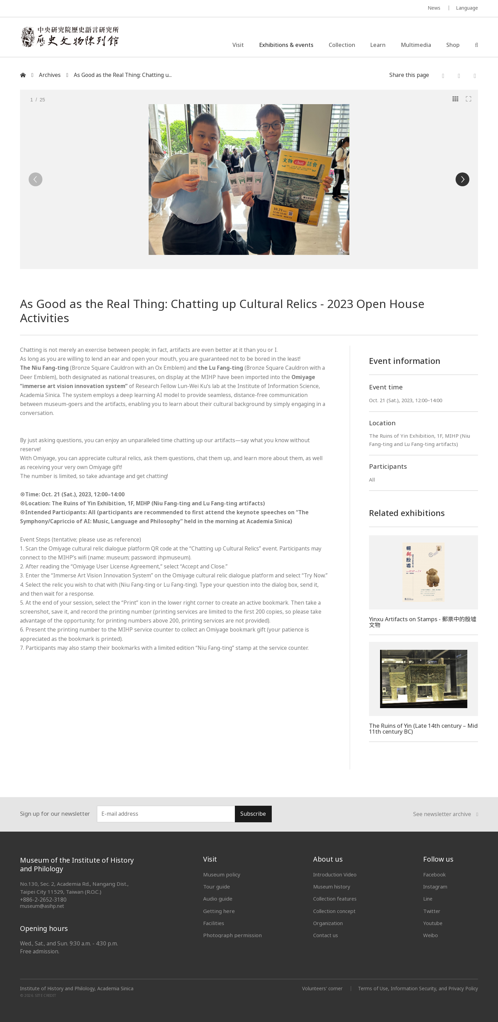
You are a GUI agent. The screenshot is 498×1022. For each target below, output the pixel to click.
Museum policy (221, 874)
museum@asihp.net (42, 906)
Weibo (431, 935)
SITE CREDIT (46, 995)
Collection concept (335, 910)
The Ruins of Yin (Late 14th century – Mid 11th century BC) (418, 728)
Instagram (435, 886)
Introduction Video (336, 874)
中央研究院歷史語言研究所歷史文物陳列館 (74, 39)
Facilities (213, 923)
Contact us (326, 935)
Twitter (432, 910)
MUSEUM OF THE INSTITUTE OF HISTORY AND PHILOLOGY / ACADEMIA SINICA (88, 9)
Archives (50, 75)
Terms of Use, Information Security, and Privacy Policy (417, 988)
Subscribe (253, 813)
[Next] (462, 179)
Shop (453, 46)
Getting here (219, 910)
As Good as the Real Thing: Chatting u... (123, 75)
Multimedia (416, 46)
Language (467, 7)
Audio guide (217, 898)
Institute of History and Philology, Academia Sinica (76, 988)
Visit (238, 46)
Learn (378, 46)
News (434, 7)
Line (428, 898)
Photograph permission (232, 935)
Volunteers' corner (320, 988)
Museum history (333, 886)
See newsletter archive (445, 814)
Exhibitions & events (286, 46)
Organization (329, 923)
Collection (342, 46)
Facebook (435, 874)
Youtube (433, 923)
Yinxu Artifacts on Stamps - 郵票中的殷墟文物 (421, 622)
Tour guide (216, 886)
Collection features (336, 898)
